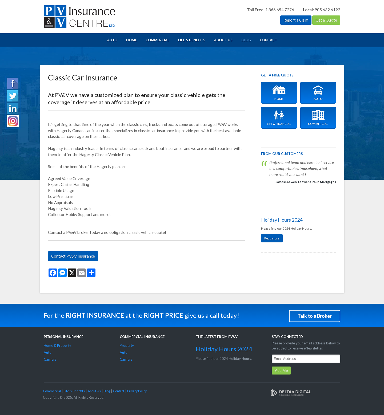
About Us (223, 40)
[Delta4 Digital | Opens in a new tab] (291, 392)
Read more (271, 238)
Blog (246, 40)
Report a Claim (295, 20)
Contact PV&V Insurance (73, 256)
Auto (112, 40)
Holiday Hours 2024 (281, 220)
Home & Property (57, 345)
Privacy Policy (137, 390)
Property (127, 345)
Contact (268, 40)
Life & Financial (279, 118)
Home (131, 40)
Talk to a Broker (315, 315)
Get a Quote (326, 20)
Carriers (50, 358)
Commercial (157, 40)
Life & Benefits (191, 40)
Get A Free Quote (277, 75)
